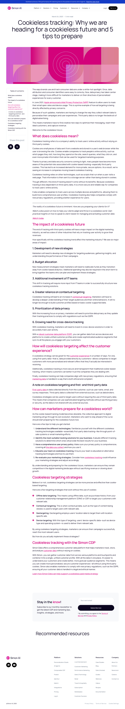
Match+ (56, 683)
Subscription (79, 687)
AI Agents (57, 666)
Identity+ (57, 679)
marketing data (39, 379)
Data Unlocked (100, 670)
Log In (56, 696)
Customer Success (81, 696)
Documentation (101, 692)
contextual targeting (81, 296)
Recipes (98, 687)
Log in (105, 8)
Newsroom (115, 670)
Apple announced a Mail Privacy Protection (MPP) (66, 102)
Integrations (58, 687)
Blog (97, 666)
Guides (98, 674)
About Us (115, 662)
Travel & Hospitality (81, 683)
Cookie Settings (114, 703)
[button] (37, 8)
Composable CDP (59, 670)
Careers (114, 674)
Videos (98, 683)
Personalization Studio (61, 662)
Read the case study (92, 2)
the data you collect (55, 447)
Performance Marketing (82, 670)
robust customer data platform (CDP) (55, 334)
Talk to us (113, 8)
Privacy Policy (92, 616)
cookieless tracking (93, 457)
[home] (14, 8)
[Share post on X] (17, 147)
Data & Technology (80, 674)
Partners (114, 666)
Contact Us (115, 679)
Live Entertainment (81, 662)
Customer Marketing (81, 666)
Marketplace (78, 692)
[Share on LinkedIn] (10, 147)
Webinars (99, 679)
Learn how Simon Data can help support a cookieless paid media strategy (65, 573)
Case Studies (100, 662)
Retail (76, 679)
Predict (56, 674)
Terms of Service (101, 703)
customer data (50, 550)
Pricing (55, 8)
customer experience (79, 355)
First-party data (39, 389)
